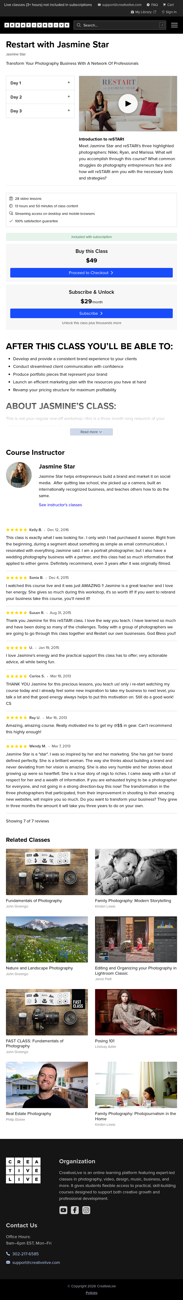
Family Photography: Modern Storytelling (133, 900)
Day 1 (15, 83)
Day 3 (16, 111)
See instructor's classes (60, 505)
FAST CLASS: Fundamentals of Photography (34, 1043)
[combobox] (120, 25)
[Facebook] (75, 1210)
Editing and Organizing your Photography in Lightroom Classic (136, 970)
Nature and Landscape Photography (39, 968)
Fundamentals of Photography (34, 900)
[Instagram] (86, 1210)
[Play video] (128, 103)
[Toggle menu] (174, 25)
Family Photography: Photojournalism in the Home (135, 1116)
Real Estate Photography (28, 1113)
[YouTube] (63, 1210)
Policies (91, 1292)
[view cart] (170, 4)
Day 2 (16, 97)
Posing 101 (104, 1041)
